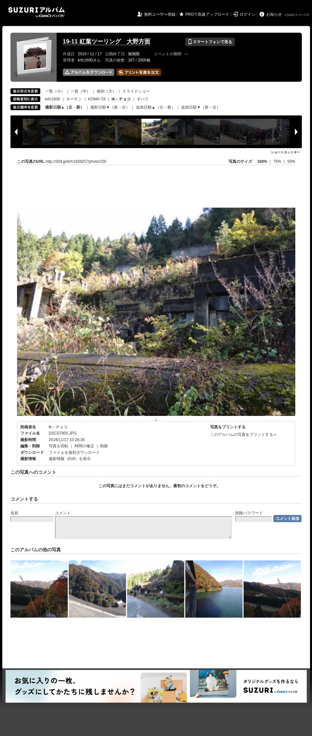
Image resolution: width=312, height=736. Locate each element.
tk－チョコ (58, 427)
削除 (104, 446)
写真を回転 (58, 446)
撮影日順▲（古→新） (64, 107)
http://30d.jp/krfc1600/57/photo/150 (76, 161)
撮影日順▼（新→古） (110, 107)
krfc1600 (52, 99)
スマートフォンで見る (210, 42)
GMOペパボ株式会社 (298, 15)
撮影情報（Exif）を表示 (70, 458)
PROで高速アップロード (207, 14)
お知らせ (274, 14)
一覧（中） (80, 91)
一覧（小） (55, 91)
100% (262, 161)
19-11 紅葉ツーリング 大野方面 (106, 41)
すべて (143, 99)
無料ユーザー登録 (159, 14)
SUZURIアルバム (36, 12)
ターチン (74, 99)
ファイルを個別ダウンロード (74, 452)
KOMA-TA (96, 99)
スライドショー (136, 91)
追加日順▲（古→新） (155, 107)
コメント (63, 513)
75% (277, 161)
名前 (14, 513)
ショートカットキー (285, 152)
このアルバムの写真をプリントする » (243, 434)
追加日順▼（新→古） (200, 107)
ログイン (247, 14)
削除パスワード (249, 513)
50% (291, 161)
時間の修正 (84, 446)
